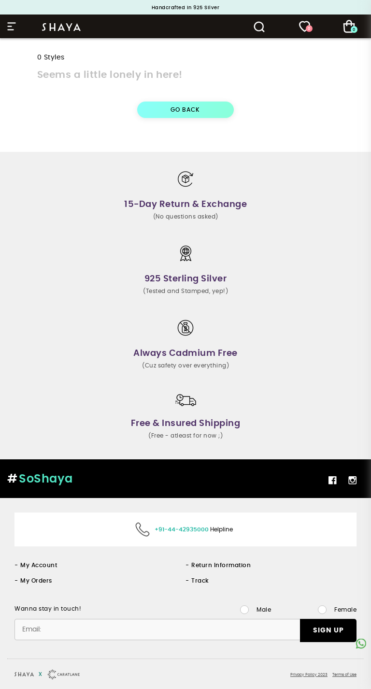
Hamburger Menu (11, 26)
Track (200, 581)
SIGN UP (328, 630)
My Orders (36, 581)
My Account (38, 565)
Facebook (332, 480)
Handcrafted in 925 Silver (186, 7)
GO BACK (185, 110)
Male (264, 610)
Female (345, 610)
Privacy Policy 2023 (309, 675)
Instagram (352, 480)
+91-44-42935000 (182, 529)
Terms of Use (344, 675)
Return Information (221, 565)
